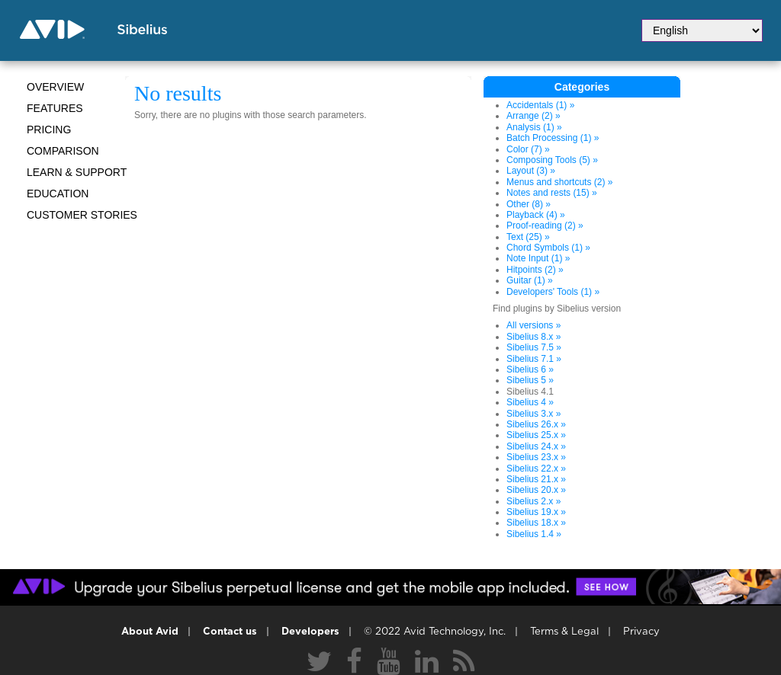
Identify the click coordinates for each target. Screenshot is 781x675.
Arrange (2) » (533, 115)
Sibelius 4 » (530, 402)
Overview (55, 87)
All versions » (533, 325)
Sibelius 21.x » (536, 479)
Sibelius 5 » (530, 380)
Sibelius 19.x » (536, 512)
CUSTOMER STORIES (82, 215)
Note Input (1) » (538, 258)
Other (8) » (528, 204)
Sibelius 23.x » (536, 457)
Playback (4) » (535, 215)
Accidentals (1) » (540, 105)
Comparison (63, 151)
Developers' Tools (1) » (552, 291)
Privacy (641, 632)
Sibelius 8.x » (533, 336)
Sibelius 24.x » (536, 446)
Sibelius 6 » (530, 369)
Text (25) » (528, 237)
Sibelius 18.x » (536, 522)
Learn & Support (77, 172)
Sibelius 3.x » (533, 413)
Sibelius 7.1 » (533, 358)
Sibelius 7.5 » (533, 347)
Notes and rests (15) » (551, 192)
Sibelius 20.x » (536, 490)
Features (55, 108)
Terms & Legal (564, 632)
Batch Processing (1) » (552, 138)
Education (57, 193)
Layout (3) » (530, 170)
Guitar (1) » (529, 280)
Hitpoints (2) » (535, 269)
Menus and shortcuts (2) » (559, 182)
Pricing (49, 129)
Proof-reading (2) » (544, 225)
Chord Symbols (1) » (548, 247)
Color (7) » (528, 149)
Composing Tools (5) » (552, 160)
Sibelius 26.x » (536, 424)
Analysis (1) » (534, 127)
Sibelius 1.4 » (533, 534)
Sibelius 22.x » (536, 468)
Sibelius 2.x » (533, 501)
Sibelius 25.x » (536, 435)
